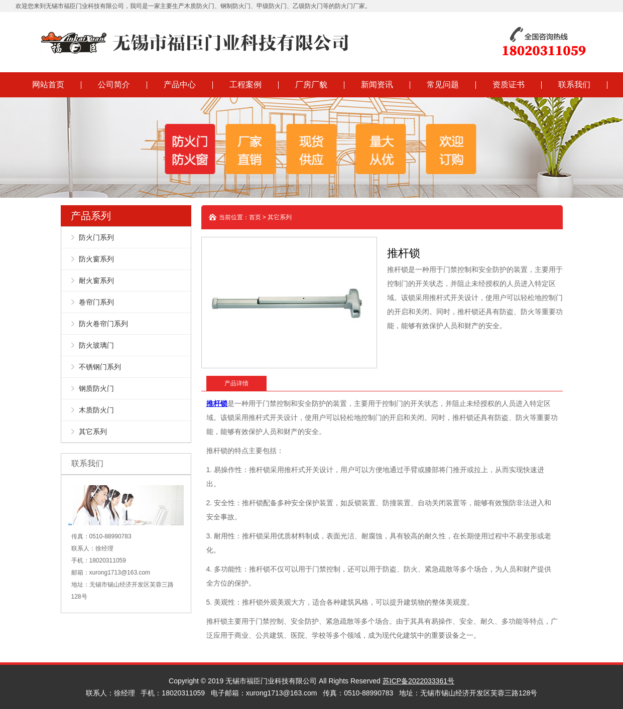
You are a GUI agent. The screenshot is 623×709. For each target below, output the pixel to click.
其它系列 (93, 432)
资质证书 (508, 84)
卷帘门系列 (96, 302)
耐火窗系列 (96, 280)
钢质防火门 (96, 388)
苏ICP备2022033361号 (418, 681)
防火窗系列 (96, 259)
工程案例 (245, 84)
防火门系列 (96, 237)
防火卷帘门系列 (103, 324)
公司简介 (114, 84)
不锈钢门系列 (100, 367)
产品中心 (180, 84)
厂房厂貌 (311, 84)
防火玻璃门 (96, 345)
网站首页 (48, 84)
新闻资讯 (377, 84)
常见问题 (443, 84)
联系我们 (574, 84)
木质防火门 (96, 410)
